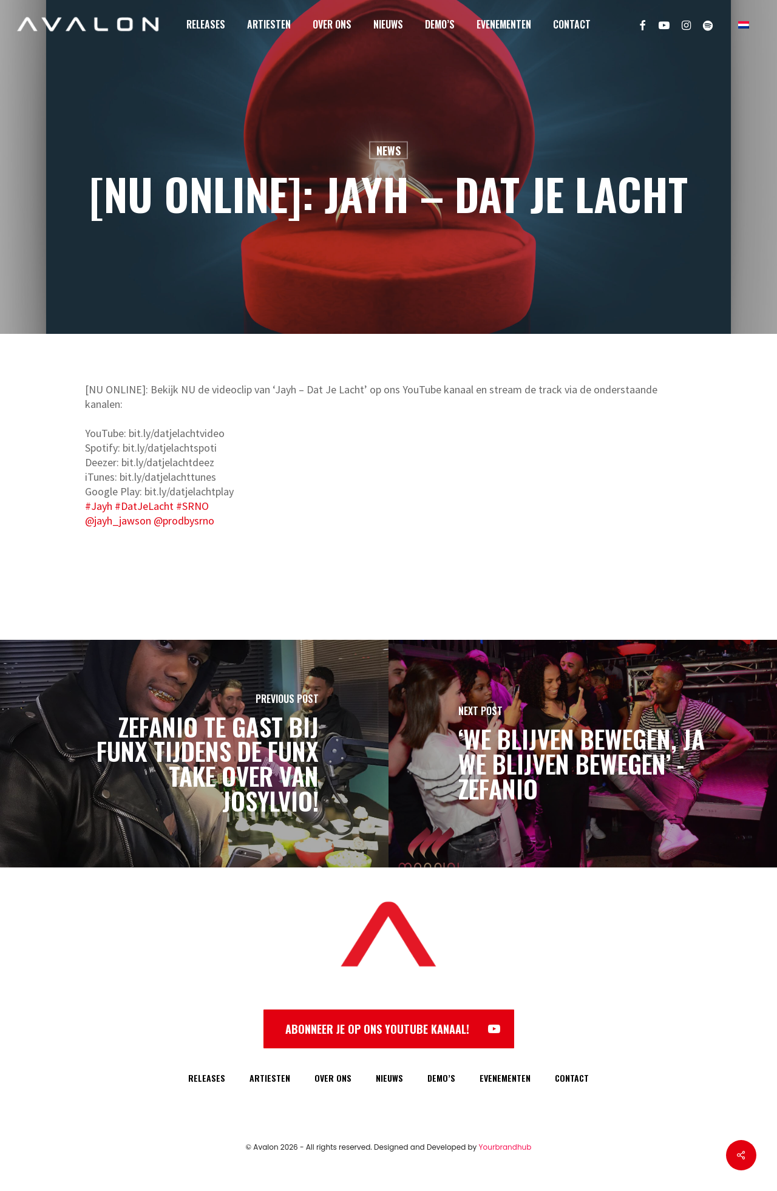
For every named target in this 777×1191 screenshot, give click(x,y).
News (388, 150)
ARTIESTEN (269, 1077)
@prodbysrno (184, 521)
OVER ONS (332, 1077)
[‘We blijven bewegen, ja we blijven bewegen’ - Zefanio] (582, 753)
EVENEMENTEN (505, 1077)
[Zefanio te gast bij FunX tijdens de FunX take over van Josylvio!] (194, 753)
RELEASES (206, 1077)
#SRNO (192, 506)
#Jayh (98, 506)
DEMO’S (441, 1077)
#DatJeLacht (144, 506)
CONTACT (572, 1077)
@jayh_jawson (118, 521)
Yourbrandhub (505, 1147)
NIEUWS (389, 1077)
